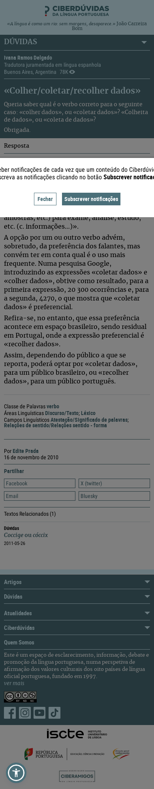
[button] (16, 773)
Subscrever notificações (91, 199)
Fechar (45, 199)
